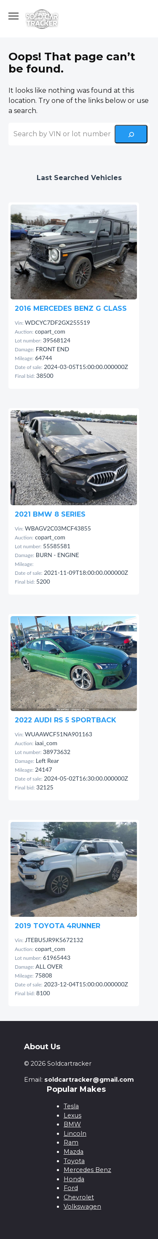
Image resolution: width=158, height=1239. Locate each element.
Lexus (72, 1115)
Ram (71, 1142)
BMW (72, 1124)
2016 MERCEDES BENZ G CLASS (71, 308)
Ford (71, 1188)
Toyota (74, 1161)
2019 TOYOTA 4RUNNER (57, 926)
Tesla (71, 1106)
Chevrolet (79, 1197)
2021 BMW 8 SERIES (50, 514)
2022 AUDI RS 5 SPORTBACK (65, 720)
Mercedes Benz (87, 1170)
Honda (74, 1179)
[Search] (131, 134)
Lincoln (75, 1133)
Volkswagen (82, 1206)
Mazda (73, 1152)
